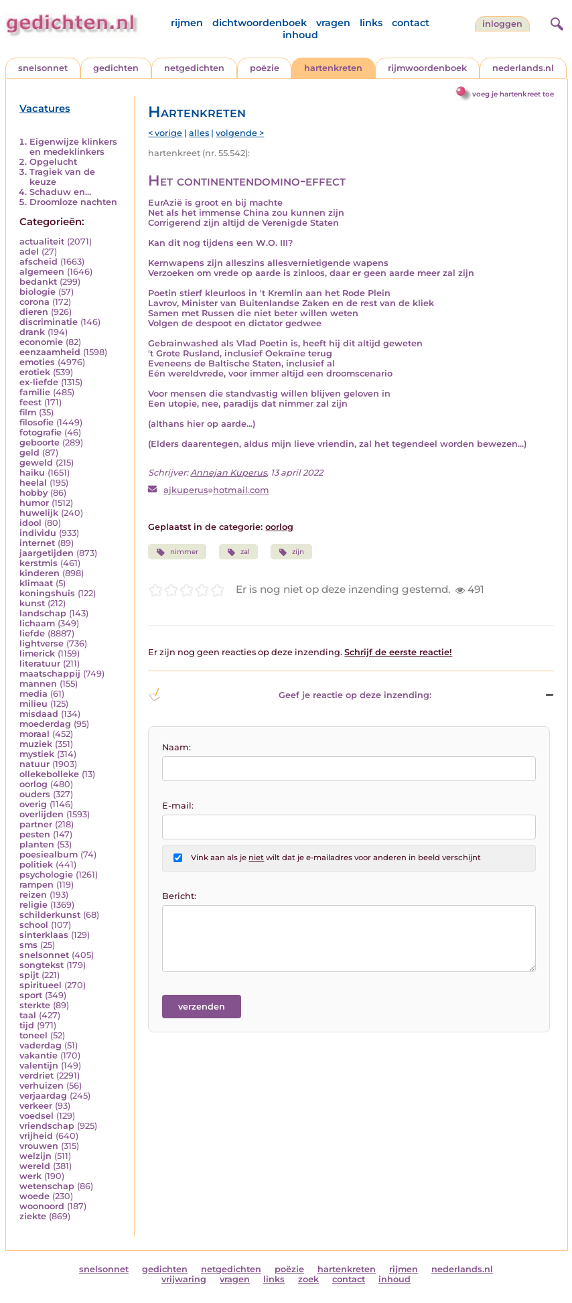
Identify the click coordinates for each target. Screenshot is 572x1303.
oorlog (33, 784)
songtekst (41, 965)
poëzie (264, 68)
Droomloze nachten (73, 202)
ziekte (32, 1216)
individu (37, 533)
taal (27, 1015)
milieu (33, 704)
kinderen (39, 573)
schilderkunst (49, 915)
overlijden (41, 814)
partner (35, 824)
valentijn (38, 1065)
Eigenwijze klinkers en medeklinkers (73, 147)
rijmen (187, 23)
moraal (34, 734)
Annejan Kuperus (228, 473)
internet (37, 543)
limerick (37, 653)
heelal (33, 483)
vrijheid (36, 1136)
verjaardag (43, 1096)
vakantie (38, 1055)
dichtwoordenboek (259, 23)
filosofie (36, 422)
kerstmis (38, 563)
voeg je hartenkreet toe (513, 94)
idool (30, 523)
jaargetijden (46, 553)
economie (41, 342)
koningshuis (47, 593)
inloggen (502, 24)
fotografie (40, 432)
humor (34, 503)
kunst (32, 603)
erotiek (34, 372)
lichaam (37, 623)
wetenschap (46, 1186)
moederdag (45, 724)
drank (32, 332)
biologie (37, 292)
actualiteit (41, 241)
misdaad (38, 714)
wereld (34, 1166)
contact (410, 23)
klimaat (36, 583)
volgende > (240, 133)
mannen (38, 684)
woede (34, 1196)
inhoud (300, 35)
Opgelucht (53, 162)
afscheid (38, 262)
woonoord (41, 1206)
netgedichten (194, 68)
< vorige (165, 133)
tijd (26, 1025)
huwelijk (38, 513)
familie (34, 392)
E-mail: (178, 806)
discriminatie (48, 322)
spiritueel (40, 985)
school (33, 925)
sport (30, 995)
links (371, 23)
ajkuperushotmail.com (216, 490)
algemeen (41, 272)
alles (199, 133)
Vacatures (44, 108)
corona (34, 302)
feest (30, 402)
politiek (36, 865)
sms (28, 945)
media (33, 694)
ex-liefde (38, 382)
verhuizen (41, 1086)
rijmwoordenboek (427, 68)
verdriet (36, 1076)
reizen (33, 895)
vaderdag (40, 1045)
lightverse (41, 643)
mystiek (36, 754)
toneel (33, 1035)
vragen (333, 23)
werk (30, 1176)
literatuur (39, 664)
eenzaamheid (49, 352)
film (27, 412)
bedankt (38, 282)
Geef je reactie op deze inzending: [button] (289, 694)
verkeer (35, 1106)
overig (33, 804)
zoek (308, 1279)
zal (238, 552)
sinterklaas (43, 935)
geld (29, 453)
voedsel (36, 1116)
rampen (36, 885)
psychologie (46, 875)
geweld (36, 463)
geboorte (39, 442)
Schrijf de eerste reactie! (398, 652)
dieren (33, 312)
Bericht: (179, 896)
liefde (32, 633)
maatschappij (49, 674)
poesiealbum (48, 854)
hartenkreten (333, 68)
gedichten (116, 68)
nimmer (177, 552)
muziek (35, 744)
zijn (291, 552)
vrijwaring (183, 1279)
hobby (33, 493)
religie (33, 905)
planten (36, 844)
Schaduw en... (60, 192)
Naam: (176, 747)
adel (29, 252)
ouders (34, 794)
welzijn (35, 1156)
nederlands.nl (523, 68)
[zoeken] (555, 22)
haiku (32, 473)
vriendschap (46, 1126)
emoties (37, 362)
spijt (29, 975)
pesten (34, 834)
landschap (42, 613)
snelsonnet (43, 68)
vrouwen (38, 1146)
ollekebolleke (49, 774)
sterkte (34, 1005)
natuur (34, 764)
